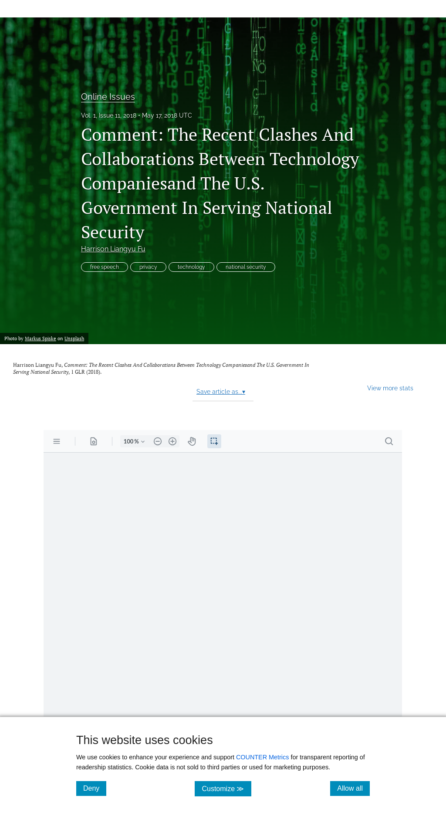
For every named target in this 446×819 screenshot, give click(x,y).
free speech (104, 267)
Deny (94, 788)
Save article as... (220, 391)
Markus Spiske (40, 338)
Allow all (353, 788)
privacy (148, 267)
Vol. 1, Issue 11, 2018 (108, 115)
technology (191, 267)
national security (246, 267)
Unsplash (74, 338)
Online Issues (108, 96)
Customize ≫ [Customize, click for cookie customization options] (226, 788)
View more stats (390, 388)
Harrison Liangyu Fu (113, 249)
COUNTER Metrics (262, 757)
